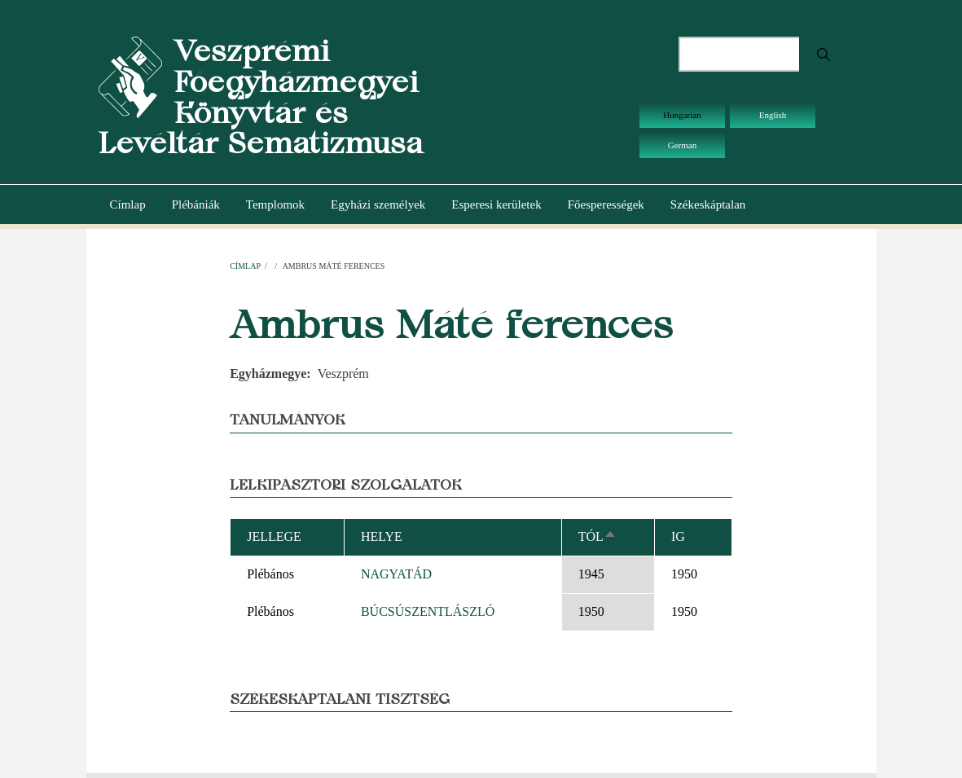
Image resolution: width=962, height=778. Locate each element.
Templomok (275, 204)
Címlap (128, 204)
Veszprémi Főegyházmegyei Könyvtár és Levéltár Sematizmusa (261, 96)
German (682, 145)
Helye (381, 536)
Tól (597, 536)
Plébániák (196, 204)
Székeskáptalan (707, 204)
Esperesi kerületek (496, 204)
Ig (678, 536)
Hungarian (682, 115)
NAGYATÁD (396, 574)
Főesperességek (606, 204)
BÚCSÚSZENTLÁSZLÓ (427, 611)
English (773, 115)
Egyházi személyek (378, 204)
